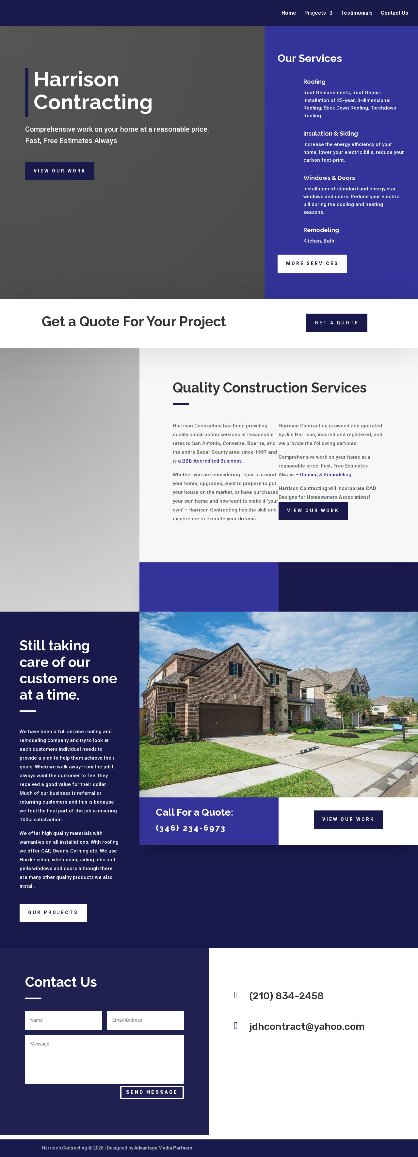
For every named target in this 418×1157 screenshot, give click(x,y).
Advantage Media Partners (163, 1147)
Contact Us (394, 13)
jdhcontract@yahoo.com (307, 1026)
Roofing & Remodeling (325, 475)
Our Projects (53, 912)
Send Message (152, 1092)
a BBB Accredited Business (210, 461)
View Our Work (60, 170)
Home (288, 13)
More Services (312, 263)
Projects (315, 13)
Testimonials (357, 13)
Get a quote (337, 322)
